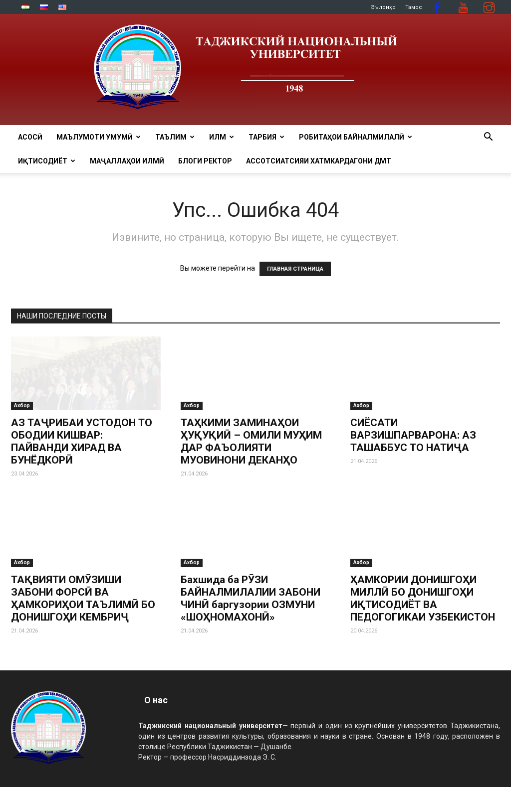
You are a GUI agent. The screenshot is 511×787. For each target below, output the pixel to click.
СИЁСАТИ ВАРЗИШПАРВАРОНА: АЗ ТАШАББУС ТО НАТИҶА (413, 435)
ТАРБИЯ (266, 137)
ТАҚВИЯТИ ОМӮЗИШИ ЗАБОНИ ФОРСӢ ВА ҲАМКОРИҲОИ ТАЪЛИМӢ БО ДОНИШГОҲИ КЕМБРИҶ (83, 598)
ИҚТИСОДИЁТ (46, 161)
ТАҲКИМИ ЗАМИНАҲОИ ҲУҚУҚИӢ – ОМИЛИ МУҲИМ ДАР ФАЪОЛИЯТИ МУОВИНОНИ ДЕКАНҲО (251, 441)
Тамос (413, 7)
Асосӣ (30, 137)
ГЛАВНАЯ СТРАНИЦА (295, 269)
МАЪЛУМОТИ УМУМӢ (98, 137)
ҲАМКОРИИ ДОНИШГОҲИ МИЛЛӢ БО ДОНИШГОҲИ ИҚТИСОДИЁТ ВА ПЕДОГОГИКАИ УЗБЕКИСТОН (422, 598)
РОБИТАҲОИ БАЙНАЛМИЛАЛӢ (355, 137)
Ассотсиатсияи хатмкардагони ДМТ (318, 161)
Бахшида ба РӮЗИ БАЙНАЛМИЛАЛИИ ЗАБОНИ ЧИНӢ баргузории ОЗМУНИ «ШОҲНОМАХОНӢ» (250, 598)
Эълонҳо (383, 7)
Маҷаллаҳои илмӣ (127, 161)
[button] (488, 138)
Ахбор (22, 405)
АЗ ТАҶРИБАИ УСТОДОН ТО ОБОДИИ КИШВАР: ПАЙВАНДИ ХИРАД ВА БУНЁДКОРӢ (81, 441)
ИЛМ (221, 137)
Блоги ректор (205, 161)
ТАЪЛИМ (175, 137)
